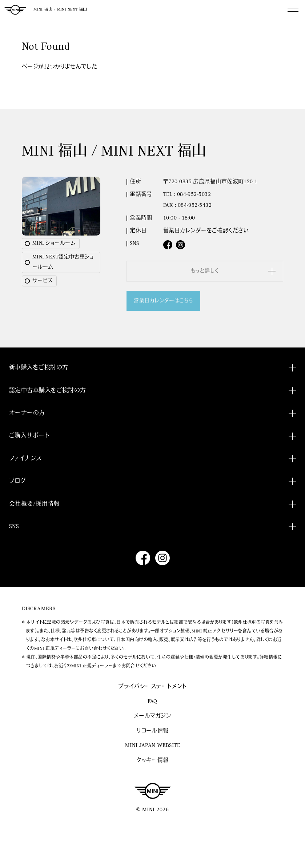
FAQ (152, 701)
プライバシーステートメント (152, 687)
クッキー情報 (152, 760)
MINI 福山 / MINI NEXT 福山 (60, 10)
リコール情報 (152, 731)
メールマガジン (152, 716)
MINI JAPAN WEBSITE (152, 745)
